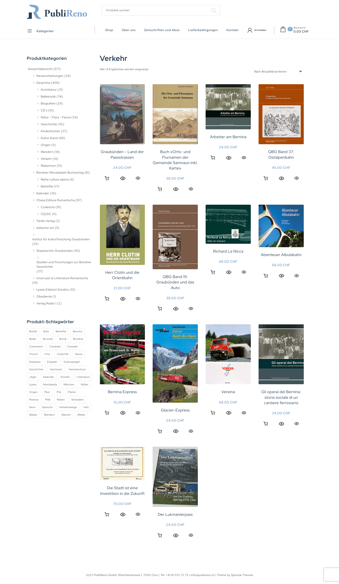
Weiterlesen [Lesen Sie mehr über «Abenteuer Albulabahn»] (265, 276)
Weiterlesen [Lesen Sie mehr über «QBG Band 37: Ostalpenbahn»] (265, 178)
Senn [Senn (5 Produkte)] (32, 407)
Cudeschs (48, 207)
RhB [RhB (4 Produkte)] (47, 399)
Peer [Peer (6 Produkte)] (47, 392)
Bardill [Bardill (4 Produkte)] (33, 331)
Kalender (43, 193)
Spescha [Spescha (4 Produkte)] (47, 407)
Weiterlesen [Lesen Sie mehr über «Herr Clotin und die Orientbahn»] (106, 298)
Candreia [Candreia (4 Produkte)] (55, 346)
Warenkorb (299, 27)
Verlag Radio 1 (46, 303)
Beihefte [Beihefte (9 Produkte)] (61, 331)
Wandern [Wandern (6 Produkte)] (49, 414)
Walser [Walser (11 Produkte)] (33, 414)
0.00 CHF (301, 31)
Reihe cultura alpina (55, 180)
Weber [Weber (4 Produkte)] (81, 414)
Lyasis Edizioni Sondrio (53, 290)
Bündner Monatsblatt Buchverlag (60, 173)
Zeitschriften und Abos (162, 30)
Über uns (129, 30)
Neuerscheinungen (50, 76)
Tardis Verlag (46, 221)
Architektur (49, 90)
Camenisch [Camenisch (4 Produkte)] (36, 346)
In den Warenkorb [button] (106, 178)
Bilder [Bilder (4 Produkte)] (33, 339)
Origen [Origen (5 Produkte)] (33, 392)
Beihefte (47, 186)
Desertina (43, 83)
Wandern (47, 152)
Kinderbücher (50, 131)
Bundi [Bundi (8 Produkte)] (62, 339)
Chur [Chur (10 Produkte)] (47, 354)
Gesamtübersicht (40, 69)
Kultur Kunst (49, 138)
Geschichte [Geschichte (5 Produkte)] (36, 369)
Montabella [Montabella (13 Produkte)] (50, 384)
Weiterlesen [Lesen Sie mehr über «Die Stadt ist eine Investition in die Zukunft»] (106, 514)
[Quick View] (122, 178)
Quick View (244, 157)
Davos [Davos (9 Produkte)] (79, 354)
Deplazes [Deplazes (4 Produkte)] (35, 362)
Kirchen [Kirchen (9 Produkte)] (65, 377)
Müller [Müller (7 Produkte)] (84, 384)
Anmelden (260, 30)
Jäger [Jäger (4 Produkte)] (33, 377)
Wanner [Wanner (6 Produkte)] (66, 414)
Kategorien (40, 30)
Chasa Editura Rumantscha (56, 200)
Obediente (44, 297)
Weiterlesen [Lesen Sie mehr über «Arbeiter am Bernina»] (212, 158)
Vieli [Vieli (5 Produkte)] (86, 407)
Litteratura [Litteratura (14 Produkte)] (83, 377)
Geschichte (49, 124)
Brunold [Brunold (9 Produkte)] (48, 339)
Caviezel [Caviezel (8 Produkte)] (72, 346)
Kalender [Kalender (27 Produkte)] (48, 377)
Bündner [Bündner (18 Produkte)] (78, 339)
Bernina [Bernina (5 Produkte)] (77, 331)
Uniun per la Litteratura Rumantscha (62, 278)
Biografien (48, 104)
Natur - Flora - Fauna (56, 117)
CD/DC (46, 214)
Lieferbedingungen (203, 30)
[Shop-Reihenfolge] (278, 71)
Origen (46, 145)
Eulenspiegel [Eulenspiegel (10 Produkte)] (72, 362)
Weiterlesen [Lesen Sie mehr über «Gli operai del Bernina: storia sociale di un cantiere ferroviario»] (265, 423)
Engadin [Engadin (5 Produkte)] (52, 362)
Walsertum (48, 166)
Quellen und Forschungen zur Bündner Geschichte (64, 264)
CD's (44, 110)
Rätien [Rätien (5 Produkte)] (61, 399)
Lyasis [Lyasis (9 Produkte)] (33, 384)
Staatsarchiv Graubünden (55, 251)
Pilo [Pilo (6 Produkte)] (59, 392)
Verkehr (46, 159)
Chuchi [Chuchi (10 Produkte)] (33, 354)
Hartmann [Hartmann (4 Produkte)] (56, 369)
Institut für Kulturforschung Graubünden (61, 239)
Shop (109, 30)
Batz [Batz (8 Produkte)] (46, 331)
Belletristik (48, 97)
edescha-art (45, 228)
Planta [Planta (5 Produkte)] (72, 392)
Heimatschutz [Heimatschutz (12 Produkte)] (77, 369)
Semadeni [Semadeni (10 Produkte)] (77, 399)
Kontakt (233, 30)
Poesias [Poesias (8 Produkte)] (34, 399)
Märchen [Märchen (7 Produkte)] (69, 384)
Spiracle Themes (242, 575)
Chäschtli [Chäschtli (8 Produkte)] (62, 354)
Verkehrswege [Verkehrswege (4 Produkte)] (68, 407)
